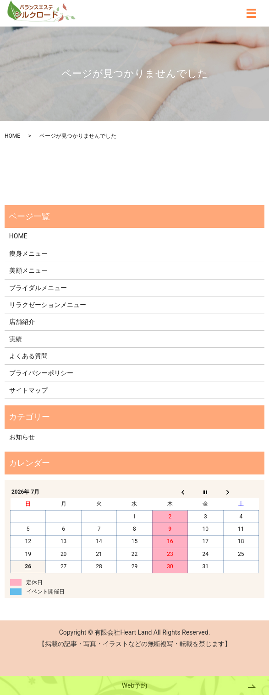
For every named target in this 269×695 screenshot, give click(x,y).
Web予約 (135, 685)
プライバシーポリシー (41, 373)
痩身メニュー (28, 253)
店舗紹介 (22, 321)
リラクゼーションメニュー (47, 304)
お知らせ (22, 437)
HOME (12, 136)
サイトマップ (28, 390)
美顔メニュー (28, 270)
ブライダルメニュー (38, 287)
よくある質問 (28, 356)
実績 (15, 339)
